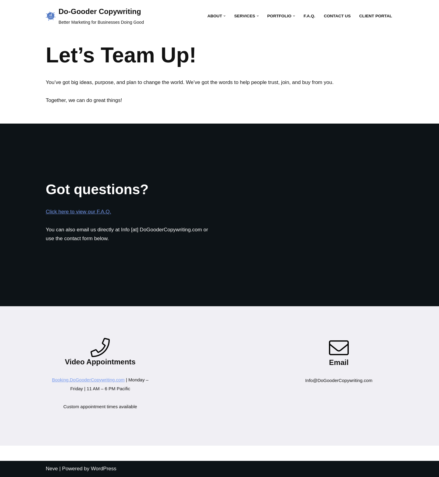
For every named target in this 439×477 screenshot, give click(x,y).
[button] (224, 16)
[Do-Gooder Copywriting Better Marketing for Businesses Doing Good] (95, 16)
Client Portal (375, 16)
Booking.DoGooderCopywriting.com (88, 379)
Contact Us (337, 16)
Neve (52, 469)
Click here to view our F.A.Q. (78, 212)
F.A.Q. (310, 16)
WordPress (103, 469)
